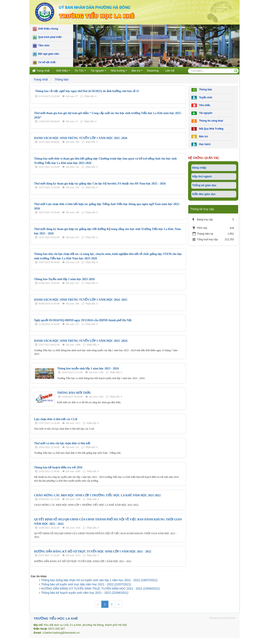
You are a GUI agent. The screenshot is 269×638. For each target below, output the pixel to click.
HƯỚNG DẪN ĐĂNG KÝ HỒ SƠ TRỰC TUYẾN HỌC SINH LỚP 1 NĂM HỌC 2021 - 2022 (92, 551)
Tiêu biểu (200, 105)
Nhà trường (118, 70)
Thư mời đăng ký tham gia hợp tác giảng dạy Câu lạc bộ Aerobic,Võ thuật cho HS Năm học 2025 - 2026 (100, 183)
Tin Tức (79, 70)
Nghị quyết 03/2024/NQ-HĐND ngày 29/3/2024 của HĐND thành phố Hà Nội (82, 320)
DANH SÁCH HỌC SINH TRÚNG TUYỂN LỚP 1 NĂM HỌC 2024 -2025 (80, 299)
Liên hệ (169, 70)
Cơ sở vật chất (44, 62)
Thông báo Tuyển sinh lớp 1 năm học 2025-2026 (64, 279)
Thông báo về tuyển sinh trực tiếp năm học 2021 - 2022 (86, 584)
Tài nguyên (97, 70)
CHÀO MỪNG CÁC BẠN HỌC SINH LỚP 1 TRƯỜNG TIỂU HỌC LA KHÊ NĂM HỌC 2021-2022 (97, 495)
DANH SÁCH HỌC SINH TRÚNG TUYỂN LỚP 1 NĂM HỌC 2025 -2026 (80, 138)
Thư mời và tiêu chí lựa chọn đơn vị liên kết (62, 443)
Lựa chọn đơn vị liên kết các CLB (55, 419)
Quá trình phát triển (47, 37)
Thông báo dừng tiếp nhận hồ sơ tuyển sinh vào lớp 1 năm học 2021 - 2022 (99, 580)
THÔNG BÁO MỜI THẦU (74, 392)
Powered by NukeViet (222, 618)
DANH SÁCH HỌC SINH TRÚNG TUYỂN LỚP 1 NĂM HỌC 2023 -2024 (80, 340)
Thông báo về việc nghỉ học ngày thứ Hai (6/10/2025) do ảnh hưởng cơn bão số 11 (87, 91)
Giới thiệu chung (45, 29)
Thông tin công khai (207, 121)
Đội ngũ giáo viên (46, 54)
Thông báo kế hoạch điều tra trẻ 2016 (58, 467)
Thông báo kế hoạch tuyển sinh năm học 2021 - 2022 (84, 592)
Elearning (153, 70)
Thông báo (201, 90)
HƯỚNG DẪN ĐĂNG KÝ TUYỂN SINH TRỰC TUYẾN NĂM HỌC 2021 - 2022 (100, 588)
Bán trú (136, 70)
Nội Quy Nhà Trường (207, 129)
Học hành (201, 144)
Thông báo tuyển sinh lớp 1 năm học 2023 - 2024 (88, 368)
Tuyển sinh (201, 97)
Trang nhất (40, 70)
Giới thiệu (62, 70)
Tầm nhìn (41, 46)
